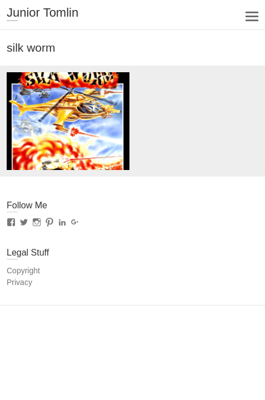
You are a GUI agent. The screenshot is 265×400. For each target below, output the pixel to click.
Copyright (23, 270)
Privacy (19, 282)
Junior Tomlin (42, 12)
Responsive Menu (252, 16)
